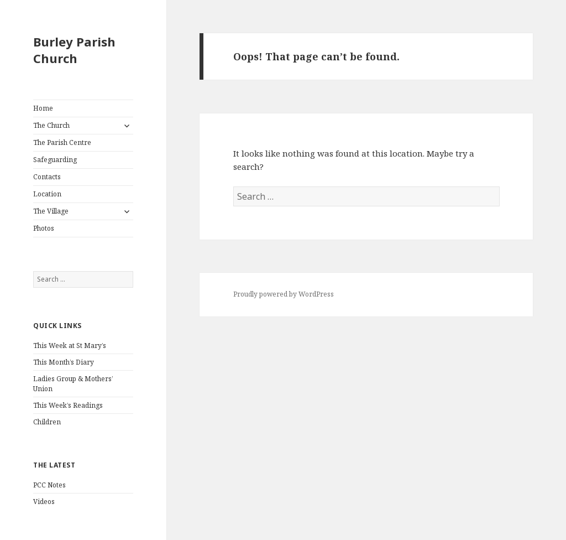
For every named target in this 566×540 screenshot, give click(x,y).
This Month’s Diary (63, 362)
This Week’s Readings (68, 405)
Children (47, 422)
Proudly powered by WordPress (283, 294)
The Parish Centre (62, 142)
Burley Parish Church (74, 49)
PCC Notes (49, 485)
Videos (44, 501)
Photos (43, 228)
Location (47, 194)
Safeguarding (55, 159)
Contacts (47, 176)
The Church (51, 125)
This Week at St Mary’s (69, 345)
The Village (51, 211)
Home (43, 108)
